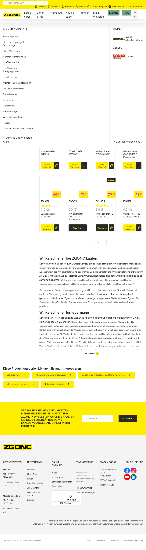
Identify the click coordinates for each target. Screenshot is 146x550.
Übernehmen (18, 64)
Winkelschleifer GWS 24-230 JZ (48, 90)
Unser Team (32, 474)
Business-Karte (136, 6)
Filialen (30, 479)
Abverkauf (54, 6)
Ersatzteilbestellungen (85, 492)
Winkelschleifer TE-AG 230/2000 (105, 215)
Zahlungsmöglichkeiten (62, 482)
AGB (88, 541)
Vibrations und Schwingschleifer (53, 374)
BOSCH (45, 76)
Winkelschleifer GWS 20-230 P (103, 153)
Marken (113, 12)
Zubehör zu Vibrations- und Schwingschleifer (106, 374)
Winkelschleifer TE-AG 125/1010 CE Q (132, 215)
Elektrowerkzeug (30, 26)
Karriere (80, 6)
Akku (127, 12)
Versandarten (57, 477)
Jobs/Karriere (33, 488)
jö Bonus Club (116, 6)
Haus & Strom (70, 14)
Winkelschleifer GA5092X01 (130, 90)
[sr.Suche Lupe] (45, 3)
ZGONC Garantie (108, 480)
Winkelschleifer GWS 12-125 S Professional (130, 154)
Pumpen (84, 12)
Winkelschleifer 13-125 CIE (104, 90)
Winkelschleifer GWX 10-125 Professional (76, 216)
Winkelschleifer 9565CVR (76, 153)
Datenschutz (100, 541)
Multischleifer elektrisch (20, 384)
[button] (18, 38)
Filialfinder (68, 6)
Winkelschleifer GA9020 (48, 153)
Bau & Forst (27, 14)
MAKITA (73, 76)
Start (5, 26)
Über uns (31, 470)
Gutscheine (57, 486)
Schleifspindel (16, 374)
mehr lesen (91, 353)
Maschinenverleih (35, 483)
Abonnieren (127, 418)
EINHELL (100, 201)
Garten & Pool (40, 14)
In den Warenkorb (47, 103)
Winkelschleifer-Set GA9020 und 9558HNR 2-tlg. (77, 92)
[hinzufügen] (56, 103)
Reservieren (102, 103)
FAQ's (54, 473)
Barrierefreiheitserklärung (133, 541)
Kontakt (30, 500)
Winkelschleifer (87, 294)
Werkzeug (56, 12)
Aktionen (40, 6)
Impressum (114, 541)
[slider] (6, 47)
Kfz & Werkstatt (98, 14)
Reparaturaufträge (84, 488)
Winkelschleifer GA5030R (48, 215)
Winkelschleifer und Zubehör (53, 26)
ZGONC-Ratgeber (97, 6)
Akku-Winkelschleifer (57, 384)
